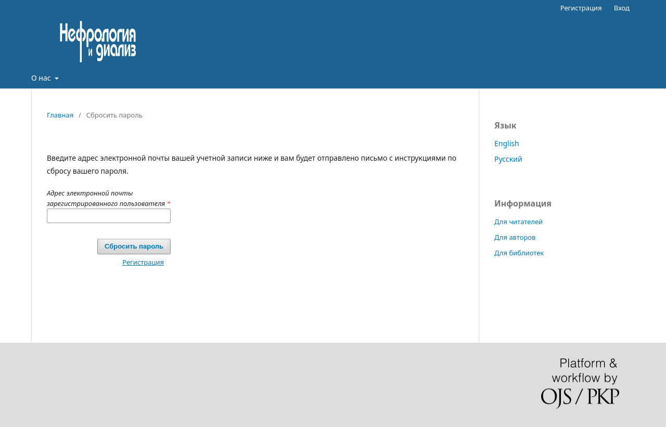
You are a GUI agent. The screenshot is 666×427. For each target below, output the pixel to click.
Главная (60, 115)
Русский (508, 159)
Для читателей (518, 221)
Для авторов (514, 237)
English (506, 143)
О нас (42, 78)
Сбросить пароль (134, 246)
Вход (622, 7)
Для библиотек (519, 252)
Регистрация (581, 7)
